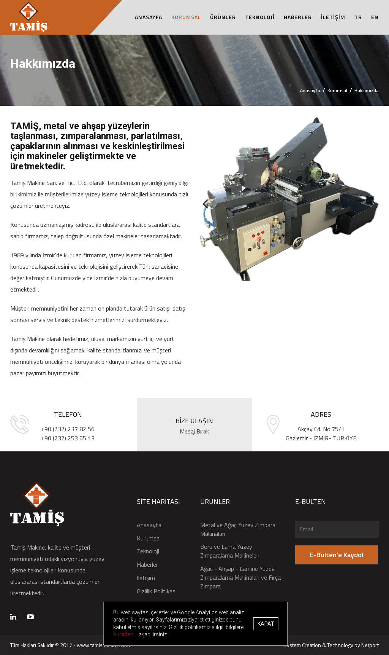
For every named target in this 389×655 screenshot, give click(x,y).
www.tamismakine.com (103, 645)
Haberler (147, 564)
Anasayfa (310, 90)
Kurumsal (337, 90)
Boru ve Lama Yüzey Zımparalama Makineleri (229, 551)
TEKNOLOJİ (260, 17)
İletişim (146, 578)
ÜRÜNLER (223, 17)
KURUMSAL (186, 17)
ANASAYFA (148, 17)
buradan (195, 634)
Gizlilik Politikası (157, 591)
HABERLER (298, 17)
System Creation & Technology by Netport (331, 645)
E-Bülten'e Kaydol (336, 555)
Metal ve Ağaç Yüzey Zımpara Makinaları (237, 529)
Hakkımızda (366, 90)
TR (358, 17)
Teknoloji (148, 551)
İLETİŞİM (333, 17)
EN (375, 17)
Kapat (269, 624)
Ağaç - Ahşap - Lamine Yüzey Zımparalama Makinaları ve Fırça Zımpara (240, 577)
